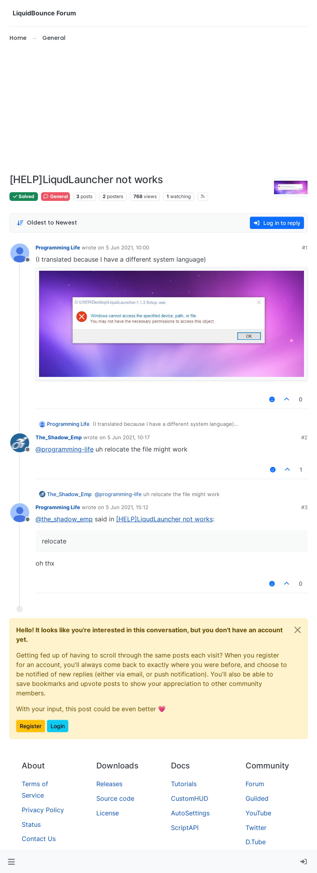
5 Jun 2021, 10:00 (127, 247)
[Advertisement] (158, 108)
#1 (305, 247)
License (107, 813)
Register (30, 726)
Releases (109, 784)
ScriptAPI (185, 828)
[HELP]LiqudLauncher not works (164, 519)
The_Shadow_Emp (59, 437)
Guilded (257, 798)
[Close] (297, 630)
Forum (255, 784)
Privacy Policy (43, 810)
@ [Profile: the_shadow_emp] (64, 519)
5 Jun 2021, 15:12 (127, 507)
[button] (11, 862)
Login (58, 726)
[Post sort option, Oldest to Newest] (47, 223)
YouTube (258, 813)
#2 (304, 437)
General (55, 196)
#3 (304, 507)
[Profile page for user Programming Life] (19, 253)
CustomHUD (189, 798)
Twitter (256, 828)
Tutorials (184, 784)
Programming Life (58, 247)
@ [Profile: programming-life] (65, 449)
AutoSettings (190, 813)
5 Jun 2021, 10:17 (128, 437)
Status (31, 824)
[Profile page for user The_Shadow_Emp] (19, 442)
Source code (115, 798)
